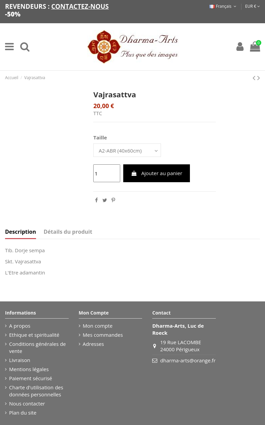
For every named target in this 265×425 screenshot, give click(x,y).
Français (223, 6)
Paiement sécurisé (30, 378)
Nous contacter (27, 403)
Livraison (19, 360)
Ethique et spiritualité (34, 334)
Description (20, 231)
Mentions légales (29, 369)
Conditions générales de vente (37, 347)
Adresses (93, 343)
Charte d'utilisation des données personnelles (36, 391)
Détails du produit (68, 231)
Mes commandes (103, 334)
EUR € (252, 6)
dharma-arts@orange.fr (188, 360)
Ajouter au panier (156, 173)
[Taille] (127, 150)
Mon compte (98, 325)
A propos (19, 325)
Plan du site (22, 412)
